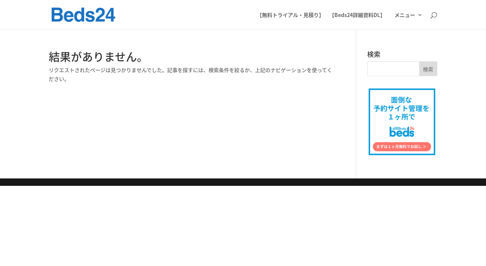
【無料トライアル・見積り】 (290, 15)
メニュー (404, 15)
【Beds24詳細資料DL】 (357, 15)
